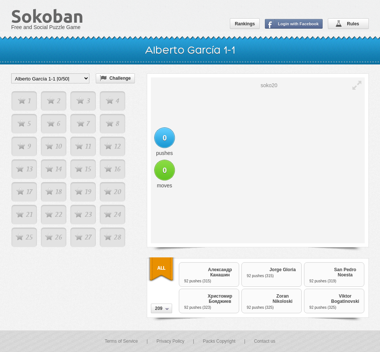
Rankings (245, 23)
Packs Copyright (219, 341)
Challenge (120, 78)
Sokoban (47, 16)
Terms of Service (121, 341)
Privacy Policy (170, 341)
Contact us (264, 341)
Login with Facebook (298, 24)
